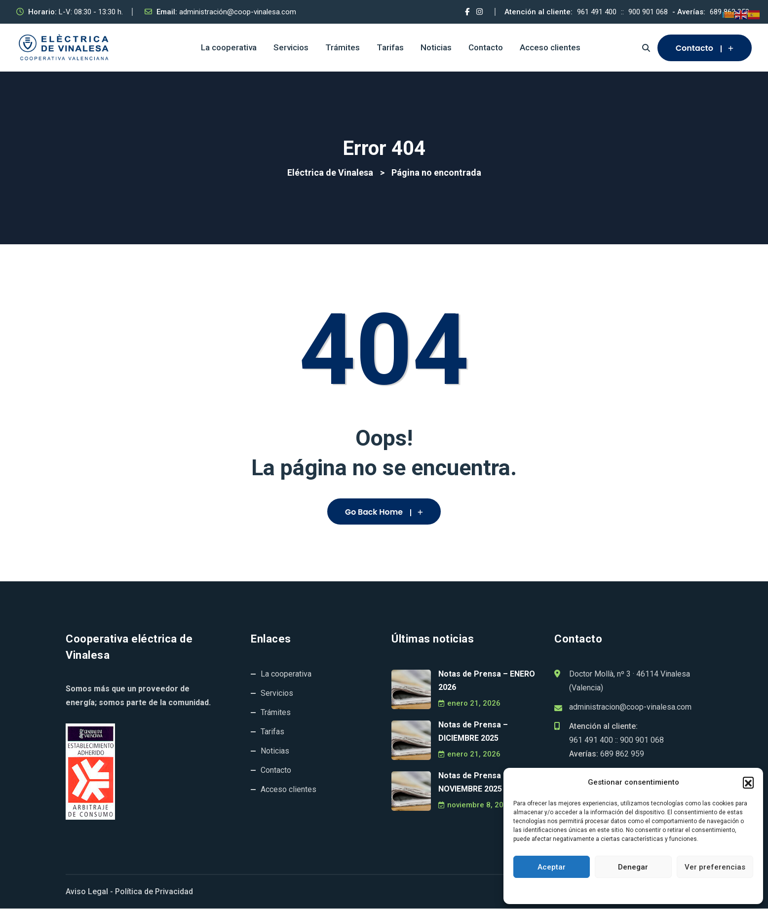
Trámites (342, 47)
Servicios (290, 47)
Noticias (436, 47)
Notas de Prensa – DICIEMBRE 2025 (473, 731)
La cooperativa (229, 47)
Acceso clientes (550, 47)
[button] (748, 782)
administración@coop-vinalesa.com (237, 11)
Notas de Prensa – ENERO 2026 (486, 681)
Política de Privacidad (154, 892)
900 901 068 (648, 11)
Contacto (485, 47)
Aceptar (552, 867)
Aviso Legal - (89, 892)
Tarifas (390, 47)
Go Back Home (384, 512)
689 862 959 (622, 754)
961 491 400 (596, 11)
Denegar (633, 867)
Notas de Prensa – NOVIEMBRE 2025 (473, 782)
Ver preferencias (715, 867)
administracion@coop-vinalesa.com (630, 707)
